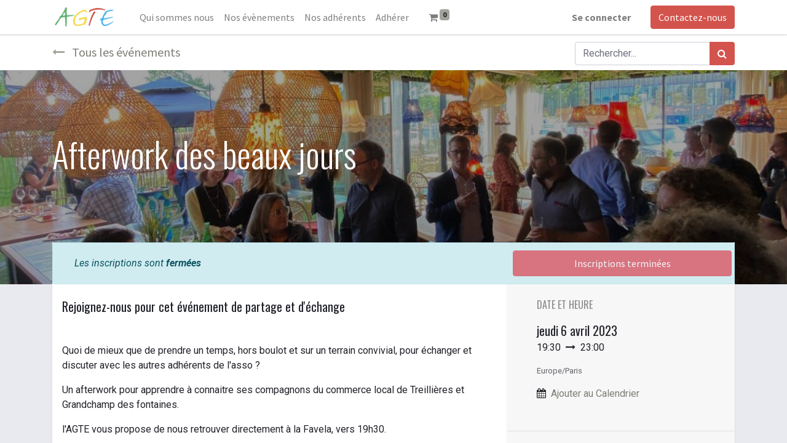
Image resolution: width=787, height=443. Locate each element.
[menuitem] (177, 17)
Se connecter (601, 17)
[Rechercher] (722, 53)
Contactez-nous (692, 17)
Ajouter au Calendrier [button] (595, 393)
